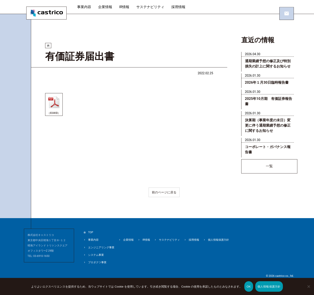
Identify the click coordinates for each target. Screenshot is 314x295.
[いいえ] (308, 289)
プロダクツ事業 (97, 261)
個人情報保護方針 (218, 240)
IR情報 (126, 7)
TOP (90, 233)
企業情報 (107, 7)
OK (249, 286)
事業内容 (86, 7)
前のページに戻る (164, 194)
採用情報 (180, 7)
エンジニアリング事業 (101, 247)
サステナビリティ (152, 7)
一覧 (269, 167)
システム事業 (96, 254)
